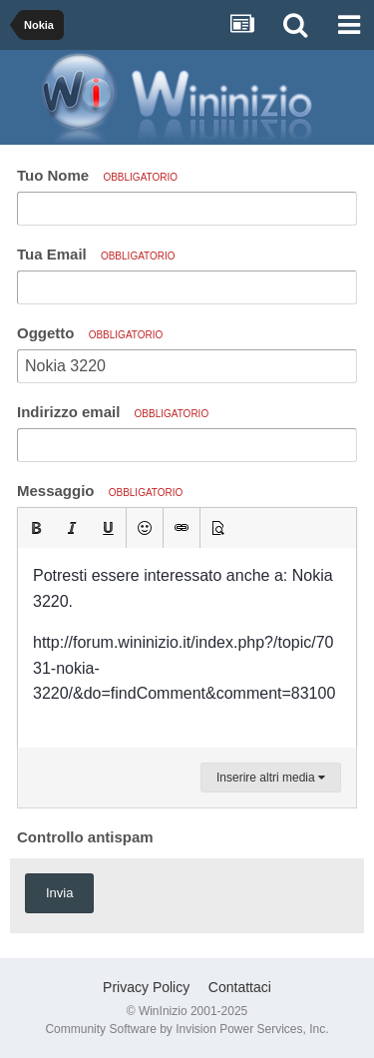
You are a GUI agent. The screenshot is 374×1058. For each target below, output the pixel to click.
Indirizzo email (112, 411)
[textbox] (187, 648)
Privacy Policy (146, 987)
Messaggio (100, 490)
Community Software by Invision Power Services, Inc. (186, 1029)
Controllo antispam (85, 836)
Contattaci (239, 987)
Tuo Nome (97, 175)
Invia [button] (59, 892)
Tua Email (96, 254)
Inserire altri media (270, 778)
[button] (36, 528)
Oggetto (90, 332)
